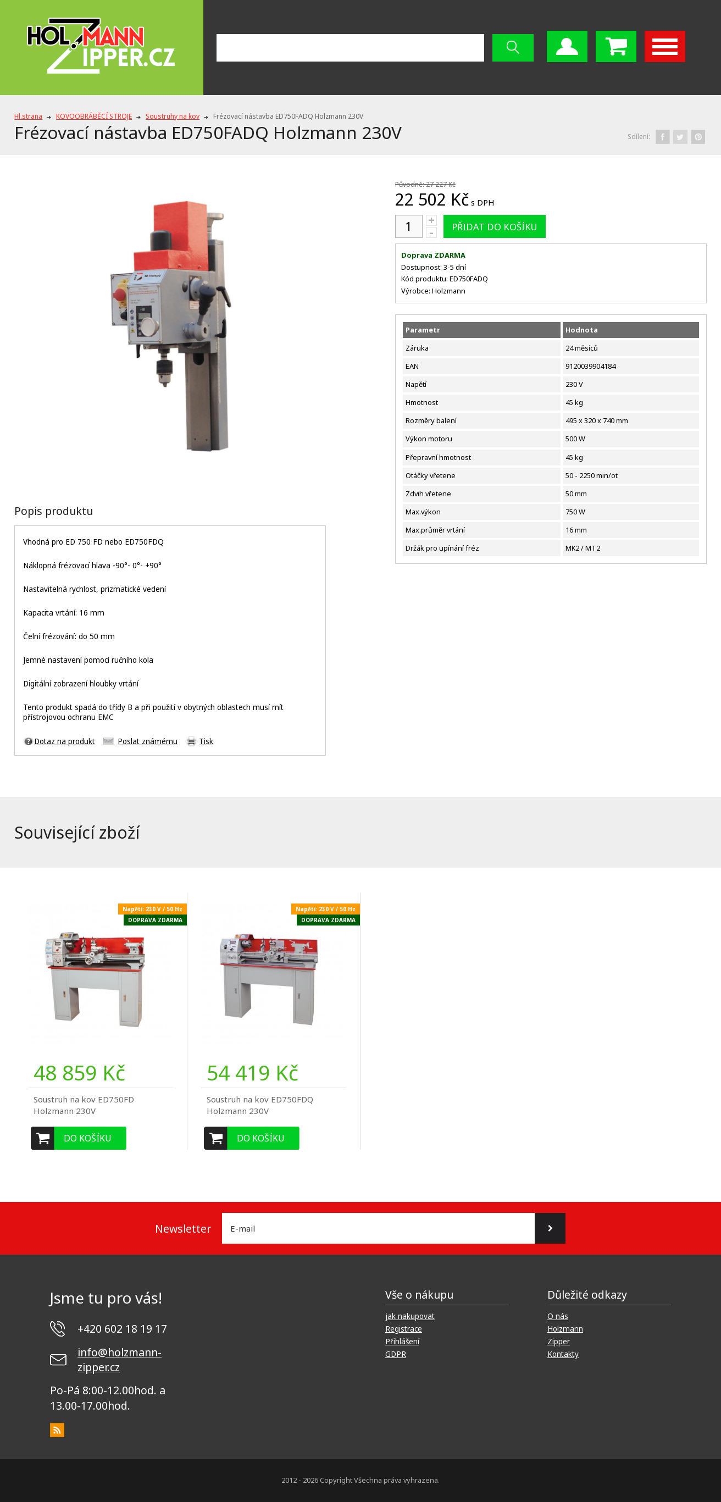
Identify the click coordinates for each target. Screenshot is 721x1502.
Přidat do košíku (494, 226)
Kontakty (563, 1354)
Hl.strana (28, 116)
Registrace (403, 1329)
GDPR (395, 1354)
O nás (557, 1316)
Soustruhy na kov (172, 116)
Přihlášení (402, 1341)
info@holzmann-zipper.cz (119, 1359)
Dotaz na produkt (64, 741)
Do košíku (88, 1138)
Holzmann (565, 1329)
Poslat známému (148, 741)
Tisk (206, 741)
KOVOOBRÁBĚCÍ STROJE (94, 116)
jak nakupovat (410, 1316)
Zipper (558, 1341)
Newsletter (183, 1228)
